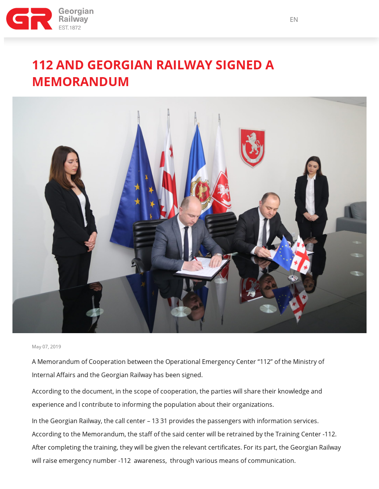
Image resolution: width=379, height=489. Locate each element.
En (294, 19)
